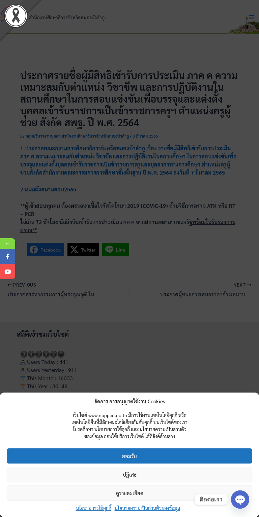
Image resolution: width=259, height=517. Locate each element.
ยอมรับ (129, 456)
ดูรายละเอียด (129, 493)
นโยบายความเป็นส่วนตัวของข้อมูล (147, 508)
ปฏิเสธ (130, 474)
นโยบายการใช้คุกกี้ (93, 508)
